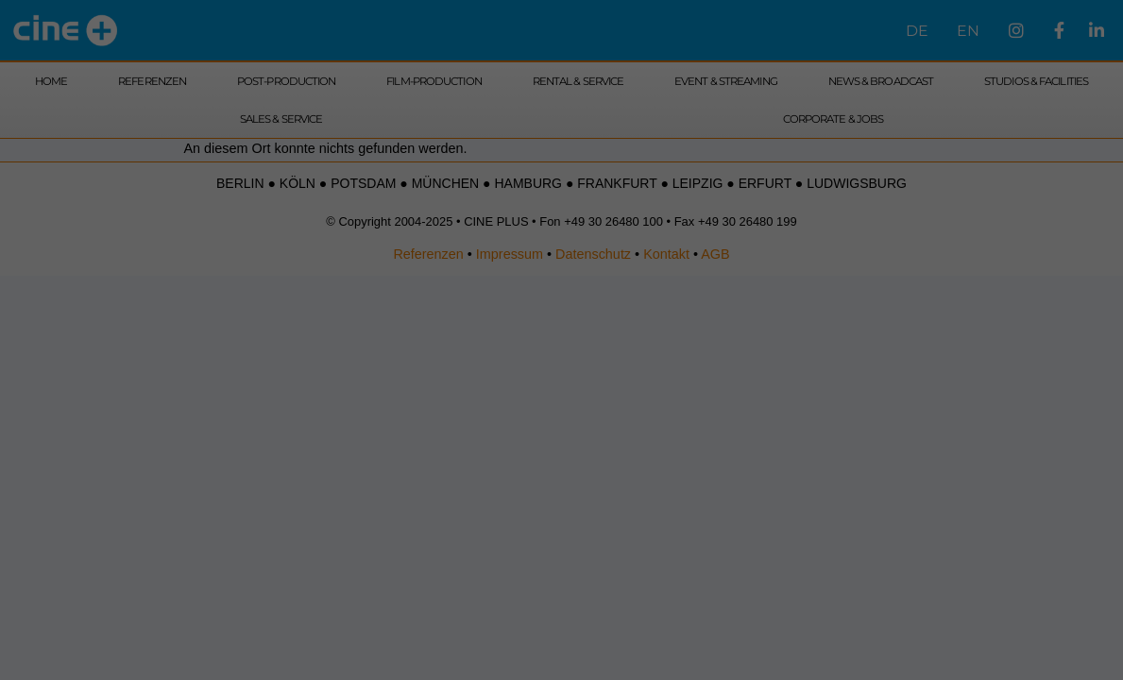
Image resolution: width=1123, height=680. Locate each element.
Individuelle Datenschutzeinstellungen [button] (562, 280)
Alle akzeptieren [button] (561, 187)
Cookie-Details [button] (561, 302)
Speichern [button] (561, 240)
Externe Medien (652, 134)
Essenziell (442, 134)
